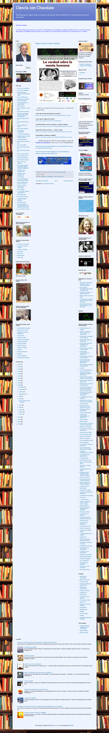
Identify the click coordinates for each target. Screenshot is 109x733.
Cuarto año (20, 251)
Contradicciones (84, 458)
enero (20, 414)
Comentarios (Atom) (48, 183)
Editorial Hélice (84, 630)
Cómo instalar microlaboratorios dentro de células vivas (86, 289)
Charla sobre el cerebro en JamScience (86, 348)
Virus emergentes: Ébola (86, 440)
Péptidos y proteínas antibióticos (22, 332)
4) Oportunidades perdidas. (21, 199)
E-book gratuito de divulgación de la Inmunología (85, 627)
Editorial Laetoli (84, 632)
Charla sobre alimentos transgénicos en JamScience (86, 345)
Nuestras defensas (22, 351)
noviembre (22, 389)
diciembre (22, 387)
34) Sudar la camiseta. (23, 111)
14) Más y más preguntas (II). (21, 170)
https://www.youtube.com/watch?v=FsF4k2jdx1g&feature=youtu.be (53, 115)
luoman (56, 725)
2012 (19, 421)
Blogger (71, 725)
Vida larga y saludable (86, 554)
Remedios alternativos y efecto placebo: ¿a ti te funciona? (86, 305)
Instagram (82, 72)
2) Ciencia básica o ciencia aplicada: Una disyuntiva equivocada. (23, 205)
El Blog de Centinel (85, 590)
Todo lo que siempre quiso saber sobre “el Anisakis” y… (38, 672)
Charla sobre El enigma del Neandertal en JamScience (86, 393)
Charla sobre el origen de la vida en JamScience (86, 424)
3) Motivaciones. (21, 202)
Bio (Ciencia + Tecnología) (83, 577)
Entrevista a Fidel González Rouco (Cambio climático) (85, 474)
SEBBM (82, 611)
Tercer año (20, 253)
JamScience (83, 594)
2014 (19, 417)
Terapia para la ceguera (23, 357)
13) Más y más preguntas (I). (21, 174)
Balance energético (85, 438)
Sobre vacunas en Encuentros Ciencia (85, 406)
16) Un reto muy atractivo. (21, 162)
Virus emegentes (84, 560)
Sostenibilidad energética (23, 328)
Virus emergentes (21, 355)
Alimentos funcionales (85, 427)
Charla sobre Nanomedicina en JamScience (84, 416)
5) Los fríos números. (22, 196)
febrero (21, 412)
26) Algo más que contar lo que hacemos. (23, 136)
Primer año (20, 257)
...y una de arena (84, 499)
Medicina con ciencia (22, 330)
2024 (19, 369)
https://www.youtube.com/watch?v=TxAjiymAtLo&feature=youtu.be (54, 131)
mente (55, 176)
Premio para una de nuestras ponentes (85, 480)
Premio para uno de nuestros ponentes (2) (85, 518)
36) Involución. (21, 106)
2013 (19, 419)
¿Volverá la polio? (84, 486)
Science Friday (84, 613)
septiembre (22, 394)
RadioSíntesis (83, 609)
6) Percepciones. (21, 194)
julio (20, 396)
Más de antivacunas (85, 528)
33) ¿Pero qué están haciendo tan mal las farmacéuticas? (22, 115)
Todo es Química (21, 345)
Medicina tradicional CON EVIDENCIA (85, 483)
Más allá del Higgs (22, 341)
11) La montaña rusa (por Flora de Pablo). (22, 179)
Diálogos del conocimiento (83, 588)
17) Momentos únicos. (23, 159)
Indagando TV (83, 592)
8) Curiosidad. (21, 189)
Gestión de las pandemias (83, 523)
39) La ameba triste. (22, 97)
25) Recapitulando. (22, 139)
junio (20, 398)
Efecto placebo (84, 421)
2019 (19, 376)
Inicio (56, 180)
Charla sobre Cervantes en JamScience (86, 357)
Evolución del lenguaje (23, 339)
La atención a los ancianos (84, 514)
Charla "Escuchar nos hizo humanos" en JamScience (85, 333)
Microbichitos (83, 607)
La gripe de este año (85, 526)
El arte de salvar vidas (86, 434)
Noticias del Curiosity (85, 436)
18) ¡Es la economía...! (23, 158)
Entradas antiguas (68, 180)
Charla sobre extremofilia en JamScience (86, 365)
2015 (19, 385)
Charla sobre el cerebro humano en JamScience (86, 377)
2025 (19, 366)
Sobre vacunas (84, 419)
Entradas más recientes (42, 180)
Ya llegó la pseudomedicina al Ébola (86, 452)
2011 (19, 424)
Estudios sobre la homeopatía (84, 548)
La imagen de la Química (86, 495)
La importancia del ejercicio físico (85, 455)
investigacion (50, 176)
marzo (21, 409)
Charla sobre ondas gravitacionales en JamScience (85, 361)
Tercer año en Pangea (23, 244)
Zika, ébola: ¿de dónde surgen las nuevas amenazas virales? (86, 284)
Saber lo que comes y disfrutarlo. (33, 664)
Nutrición (19, 353)
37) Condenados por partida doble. (22, 103)
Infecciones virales (85, 512)
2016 (19, 383)
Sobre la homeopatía (85, 412)
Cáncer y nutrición (84, 477)
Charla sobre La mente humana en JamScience (86, 401)
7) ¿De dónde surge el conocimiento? (23, 192)
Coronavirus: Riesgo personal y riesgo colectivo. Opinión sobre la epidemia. (37, 642)
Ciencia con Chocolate (35, 7)
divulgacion (44, 176)
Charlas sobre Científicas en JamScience (86, 384)
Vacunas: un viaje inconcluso (84, 567)
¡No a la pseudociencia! (86, 370)
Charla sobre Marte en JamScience (86, 340)
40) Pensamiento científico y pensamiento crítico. (23, 94)
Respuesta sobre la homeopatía (85, 409)
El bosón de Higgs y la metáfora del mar (86, 293)
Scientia (82, 615)
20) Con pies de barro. (23, 153)
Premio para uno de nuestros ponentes (85, 539)
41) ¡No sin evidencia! (23, 90)
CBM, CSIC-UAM (84, 579)
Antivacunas (83, 537)
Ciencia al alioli (84, 581)
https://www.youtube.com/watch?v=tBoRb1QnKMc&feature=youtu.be (54, 126)
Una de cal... (83, 497)
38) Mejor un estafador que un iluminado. (23, 100)
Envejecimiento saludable (84, 563)
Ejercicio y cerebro (22, 347)
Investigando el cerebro (86, 546)
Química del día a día (85, 460)
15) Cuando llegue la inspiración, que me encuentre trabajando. (23, 167)
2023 (19, 371)
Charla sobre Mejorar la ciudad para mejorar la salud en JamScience (86, 389)
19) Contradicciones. (22, 155)
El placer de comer (29, 655)
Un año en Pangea (22, 249)
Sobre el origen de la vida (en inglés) (85, 502)
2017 (19, 380)
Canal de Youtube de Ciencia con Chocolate (86, 65)
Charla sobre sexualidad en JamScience (86, 337)
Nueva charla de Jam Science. (48, 43)
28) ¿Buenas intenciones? (20, 131)
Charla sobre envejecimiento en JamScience (84, 353)
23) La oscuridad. (21, 145)
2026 (19, 364)
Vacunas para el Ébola (86, 432)
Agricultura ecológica (85, 490)
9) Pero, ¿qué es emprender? (21, 186)
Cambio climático (21, 343)
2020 (19, 373)
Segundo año (20, 255)
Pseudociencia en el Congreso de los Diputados (85, 508)
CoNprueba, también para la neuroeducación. (36, 689)
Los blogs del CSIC (85, 600)
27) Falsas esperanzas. (23, 134)
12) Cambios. (20, 177)
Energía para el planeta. (30, 647)
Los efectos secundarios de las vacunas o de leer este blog (86, 300)
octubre (21, 391)
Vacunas (19, 349)
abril (20, 407)
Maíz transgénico (84, 442)
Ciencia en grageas (85, 558)
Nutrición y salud (21, 337)
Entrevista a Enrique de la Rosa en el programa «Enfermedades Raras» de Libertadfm (39, 706)
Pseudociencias (84, 403)
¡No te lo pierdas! (28, 681)
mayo (20, 405)
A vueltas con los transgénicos (84, 552)
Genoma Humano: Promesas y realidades (35, 712)
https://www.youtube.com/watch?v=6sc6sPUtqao (48, 120)
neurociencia (60, 176)
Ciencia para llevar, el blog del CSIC (85, 584)
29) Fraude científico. (22, 128)
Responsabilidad (84, 505)
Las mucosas (20, 335)
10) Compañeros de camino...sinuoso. (22, 183)
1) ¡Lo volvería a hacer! (23, 209)
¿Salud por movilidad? (30, 698)
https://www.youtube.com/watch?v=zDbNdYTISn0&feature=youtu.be (54, 137)
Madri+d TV (83, 602)
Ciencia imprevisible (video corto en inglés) (86, 448)
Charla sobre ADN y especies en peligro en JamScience (86, 373)
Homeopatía (83, 488)
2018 (19, 378)
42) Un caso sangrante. (23, 88)
